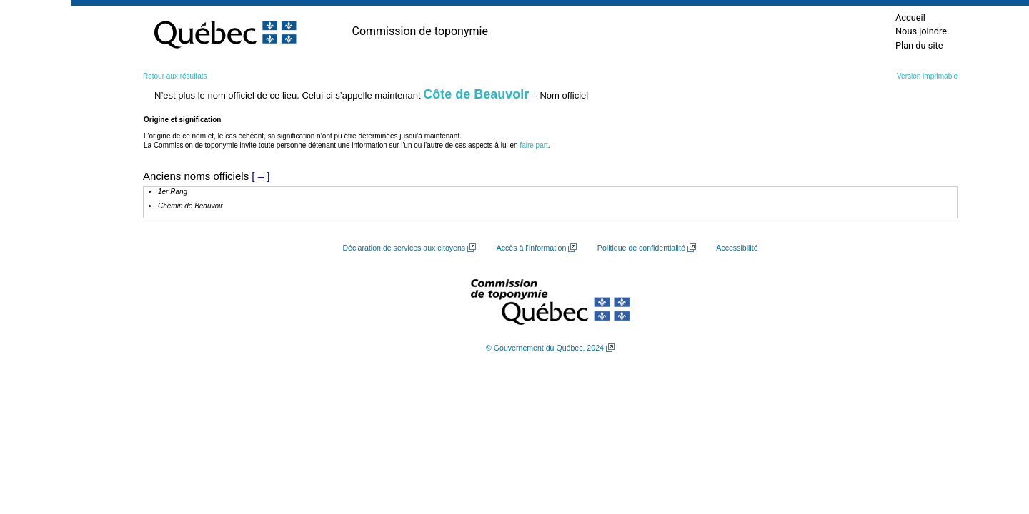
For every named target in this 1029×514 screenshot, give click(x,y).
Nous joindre (921, 31)
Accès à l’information (532, 247)
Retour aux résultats (175, 76)
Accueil (910, 17)
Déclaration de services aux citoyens (403, 247)
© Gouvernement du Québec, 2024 (545, 347)
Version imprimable (927, 76)
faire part (533, 145)
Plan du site (919, 45)
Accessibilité (736, 247)
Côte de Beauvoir (476, 94)
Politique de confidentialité (641, 247)
